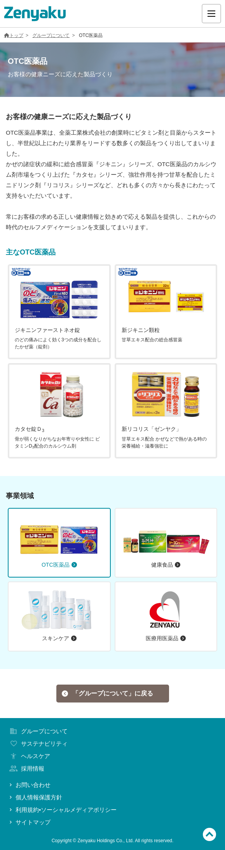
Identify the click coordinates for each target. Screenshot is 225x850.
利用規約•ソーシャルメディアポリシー (62, 809)
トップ (13, 35)
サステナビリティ (38, 743)
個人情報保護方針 (35, 797)
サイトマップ (29, 822)
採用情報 (26, 768)
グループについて (51, 35)
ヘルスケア (29, 756)
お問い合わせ (29, 785)
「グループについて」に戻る (107, 693)
